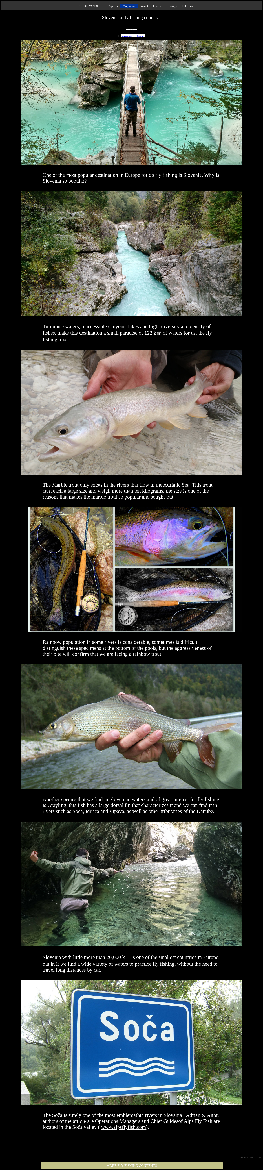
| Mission (259, 1157)
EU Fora (187, 6)
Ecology (172, 6)
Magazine (129, 6)
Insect (144, 6)
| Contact (251, 1157)
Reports (113, 6)
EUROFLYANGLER (90, 6)
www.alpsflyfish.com (133, 35)
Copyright (242, 1157)
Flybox (157, 6)
